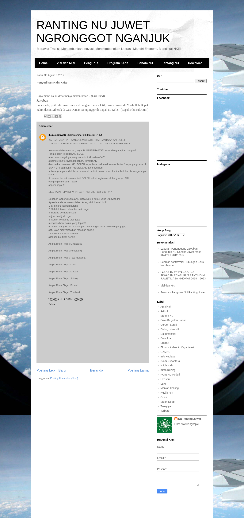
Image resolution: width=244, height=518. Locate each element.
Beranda (96, 370)
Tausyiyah (166, 406)
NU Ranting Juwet (189, 418)
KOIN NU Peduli (170, 374)
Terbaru (165, 410)
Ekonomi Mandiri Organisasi (177, 347)
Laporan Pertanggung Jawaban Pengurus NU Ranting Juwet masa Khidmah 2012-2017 (181, 252)
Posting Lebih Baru (51, 370)
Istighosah (167, 365)
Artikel (164, 311)
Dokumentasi (168, 333)
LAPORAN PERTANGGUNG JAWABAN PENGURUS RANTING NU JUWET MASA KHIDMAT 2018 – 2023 (183, 275)
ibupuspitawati (57, 135)
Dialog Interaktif (170, 329)
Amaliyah (166, 306)
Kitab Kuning (168, 370)
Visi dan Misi (66, 63)
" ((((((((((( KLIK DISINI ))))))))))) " (66, 299)
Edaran (165, 342)
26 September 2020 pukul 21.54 (84, 135)
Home (43, 63)
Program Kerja (117, 63)
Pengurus (91, 63)
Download (195, 63)
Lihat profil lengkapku (187, 424)
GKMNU (165, 351)
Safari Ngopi (168, 401)
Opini (164, 397)
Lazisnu (165, 379)
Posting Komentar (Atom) (64, 378)
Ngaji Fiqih (167, 392)
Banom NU (145, 63)
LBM (163, 383)
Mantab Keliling (170, 388)
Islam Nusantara (170, 361)
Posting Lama (138, 370)
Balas (51, 304)
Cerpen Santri (169, 324)
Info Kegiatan (168, 356)
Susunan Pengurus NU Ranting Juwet (183, 292)
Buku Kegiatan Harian (173, 320)
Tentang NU (170, 63)
